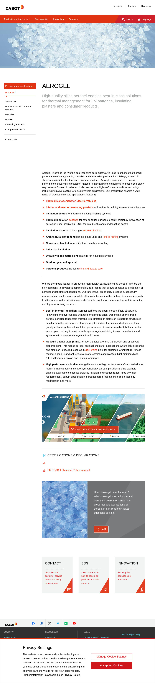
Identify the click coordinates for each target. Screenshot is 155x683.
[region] (77, 661)
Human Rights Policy (131, 634)
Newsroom (146, 6)
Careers (132, 6)
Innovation (58, 19)
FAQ (103, 529)
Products (10, 92)
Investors (118, 6)
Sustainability (41, 19)
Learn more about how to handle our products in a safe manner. (90, 577)
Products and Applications (17, 19)
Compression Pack (15, 129)
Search (127, 19)
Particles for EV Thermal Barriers (18, 108)
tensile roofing (111, 237)
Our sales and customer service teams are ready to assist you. (53, 577)
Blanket (9, 119)
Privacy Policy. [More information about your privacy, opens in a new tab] (71, 675)
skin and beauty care (91, 268)
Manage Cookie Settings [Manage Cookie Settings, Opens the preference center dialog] (111, 656)
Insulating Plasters (15, 124)
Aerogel (10, 101)
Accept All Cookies (111, 665)
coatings (73, 220)
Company (73, 19)
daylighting (91, 350)
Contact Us (11, 139)
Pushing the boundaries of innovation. (124, 576)
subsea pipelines (92, 230)
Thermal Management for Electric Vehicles (71, 201)
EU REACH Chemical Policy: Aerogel (69, 470)
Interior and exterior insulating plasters (69, 207)
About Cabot (9, 637)
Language (144, 19)
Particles (9, 114)
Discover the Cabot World (95, 429)
